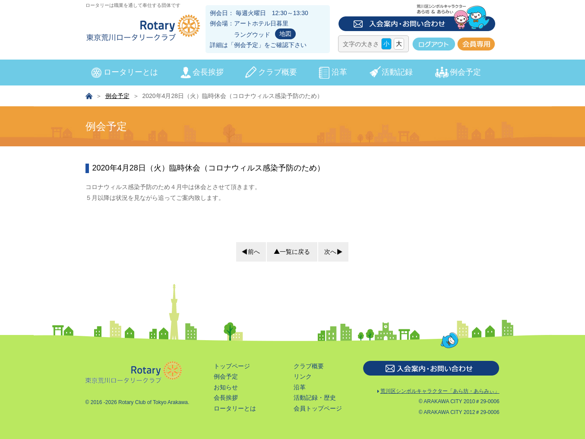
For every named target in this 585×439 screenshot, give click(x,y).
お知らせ (226, 387)
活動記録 (397, 72)
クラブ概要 (277, 72)
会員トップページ (318, 408)
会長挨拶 (208, 72)
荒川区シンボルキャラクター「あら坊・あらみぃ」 (438, 391)
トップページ (232, 366)
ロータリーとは (131, 72)
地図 (285, 33)
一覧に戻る (295, 251)
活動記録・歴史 (315, 397)
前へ (254, 251)
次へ (330, 251)
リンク (303, 376)
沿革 (339, 72)
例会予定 (246, 44)
